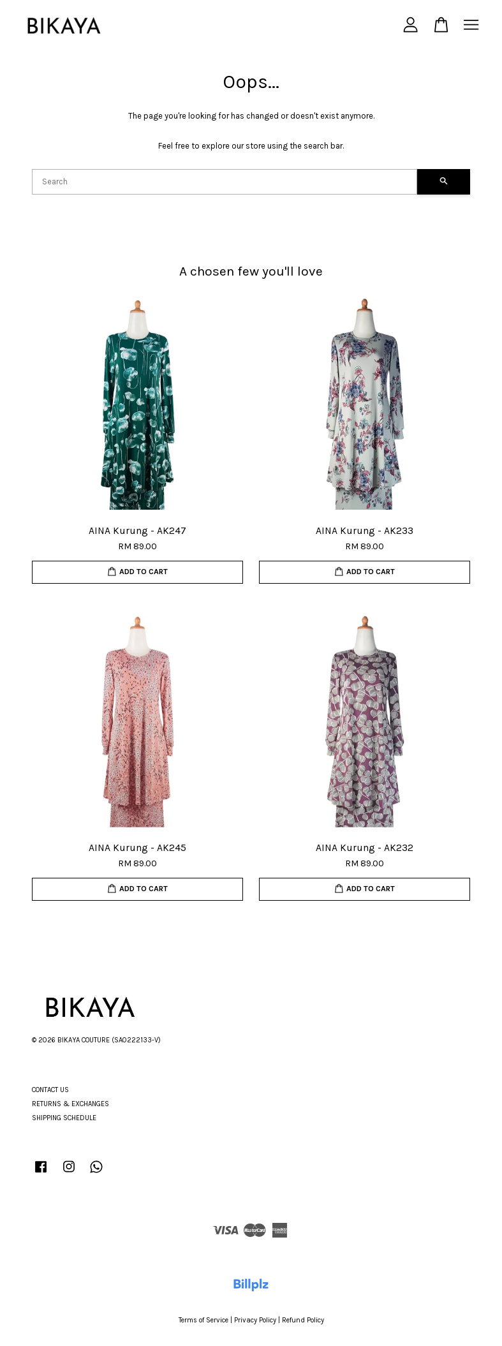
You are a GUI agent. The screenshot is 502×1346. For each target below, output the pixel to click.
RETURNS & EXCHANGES (70, 1104)
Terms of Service (203, 1320)
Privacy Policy (255, 1320)
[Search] (224, 182)
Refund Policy (303, 1320)
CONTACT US (50, 1090)
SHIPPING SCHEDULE (64, 1118)
